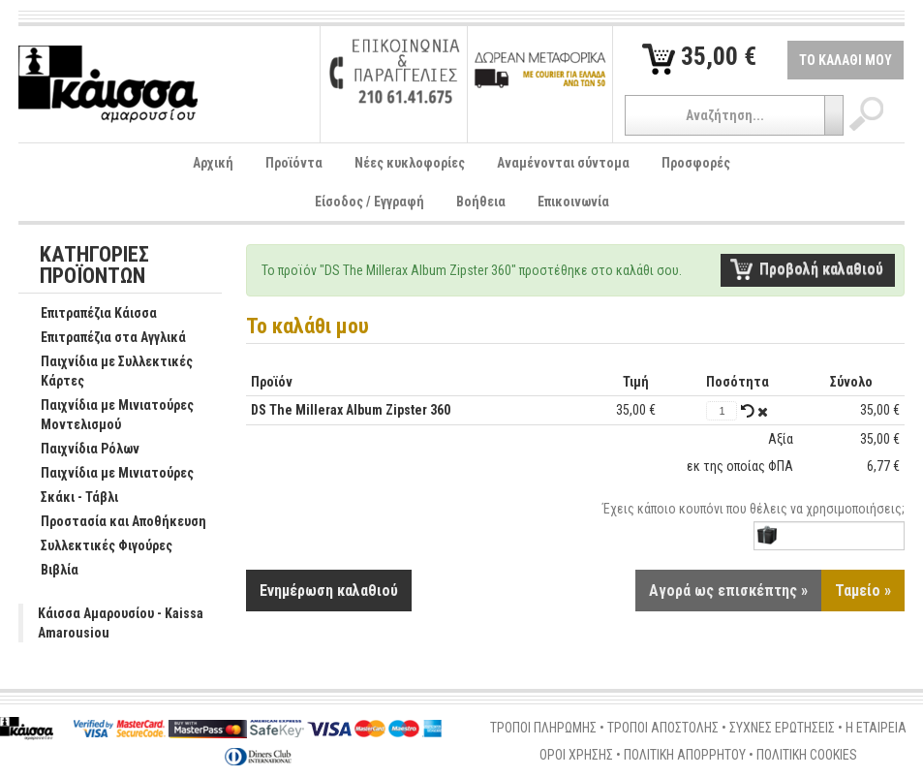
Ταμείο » (863, 590)
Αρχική (213, 163)
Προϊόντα (294, 163)
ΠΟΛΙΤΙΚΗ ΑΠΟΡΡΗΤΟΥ (685, 754)
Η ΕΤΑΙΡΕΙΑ (876, 727)
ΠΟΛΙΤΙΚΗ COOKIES (806, 754)
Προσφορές (695, 163)
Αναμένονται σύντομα (563, 163)
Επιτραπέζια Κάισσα (88, 314)
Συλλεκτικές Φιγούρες (96, 546)
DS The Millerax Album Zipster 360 (350, 410)
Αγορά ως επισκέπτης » (728, 590)
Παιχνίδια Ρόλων (79, 449)
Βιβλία (49, 570)
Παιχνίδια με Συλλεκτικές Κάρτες (106, 372)
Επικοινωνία (573, 201)
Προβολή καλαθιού (821, 269)
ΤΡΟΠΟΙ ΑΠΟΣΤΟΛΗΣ (663, 727)
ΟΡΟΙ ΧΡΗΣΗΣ (576, 754)
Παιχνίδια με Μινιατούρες (107, 473)
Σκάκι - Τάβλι (69, 498)
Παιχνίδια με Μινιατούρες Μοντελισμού (107, 415)
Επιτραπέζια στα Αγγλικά (103, 338)
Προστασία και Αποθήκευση (113, 522)
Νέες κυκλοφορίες (409, 163)
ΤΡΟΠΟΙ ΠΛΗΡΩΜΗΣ (543, 727)
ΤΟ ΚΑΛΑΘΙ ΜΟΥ (845, 60)
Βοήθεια (481, 201)
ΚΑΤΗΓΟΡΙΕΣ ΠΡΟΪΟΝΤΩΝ (94, 266)
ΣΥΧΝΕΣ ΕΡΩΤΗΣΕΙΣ (782, 727)
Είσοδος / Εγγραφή (369, 201)
